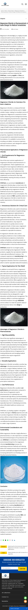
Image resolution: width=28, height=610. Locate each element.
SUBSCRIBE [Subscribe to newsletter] (22, 568)
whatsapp (8, 540)
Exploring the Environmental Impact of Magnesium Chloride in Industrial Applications (17, 548)
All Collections (6, 593)
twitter (5, 540)
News (6, 10)
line (3, 540)
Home (2, 10)
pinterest (10, 540)
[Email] (9, 568)
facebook (1, 540)
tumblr (12, 540)
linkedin (14, 540)
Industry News (11, 10)
